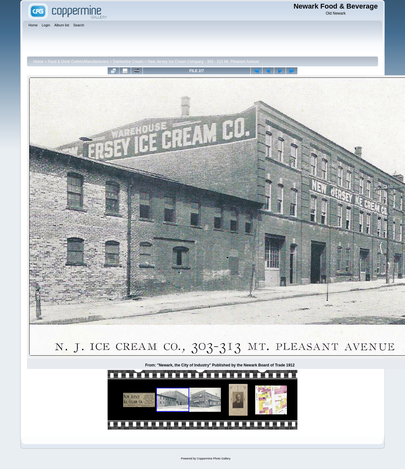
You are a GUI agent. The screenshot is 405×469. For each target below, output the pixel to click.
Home (38, 61)
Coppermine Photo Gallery (213, 458)
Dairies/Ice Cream (128, 61)
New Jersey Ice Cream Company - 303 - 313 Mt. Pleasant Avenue (203, 61)
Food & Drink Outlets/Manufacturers (78, 61)
